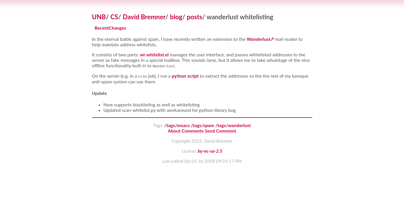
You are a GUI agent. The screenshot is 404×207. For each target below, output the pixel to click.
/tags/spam (202, 125)
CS (114, 17)
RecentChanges (110, 28)
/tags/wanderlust (233, 125)
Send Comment (220, 130)
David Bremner (144, 17)
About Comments (186, 130)
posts (194, 17)
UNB (99, 17)
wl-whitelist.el (154, 54)
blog (176, 17)
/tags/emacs (177, 125)
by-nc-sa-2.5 (210, 151)
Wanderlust (258, 39)
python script (185, 75)
